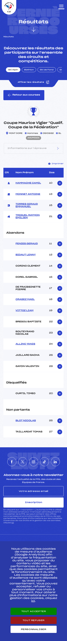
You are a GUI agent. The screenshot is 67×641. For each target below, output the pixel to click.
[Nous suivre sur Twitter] (22, 461)
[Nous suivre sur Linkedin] (55, 461)
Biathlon (29, 70)
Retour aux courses (24, 95)
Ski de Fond (47, 70)
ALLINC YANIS (25, 344)
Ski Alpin (13, 70)
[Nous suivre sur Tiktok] (44, 461)
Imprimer (56, 164)
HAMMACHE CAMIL (28, 183)
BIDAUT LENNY (26, 255)
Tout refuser (33, 620)
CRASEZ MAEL (25, 299)
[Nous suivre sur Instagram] (33, 461)
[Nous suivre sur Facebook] (11, 461)
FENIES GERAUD (27, 244)
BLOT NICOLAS (26, 421)
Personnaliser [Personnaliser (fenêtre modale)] (33, 629)
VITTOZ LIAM (24, 311)
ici (12, 523)
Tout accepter (33, 611)
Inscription (33, 502)
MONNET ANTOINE (28, 194)
